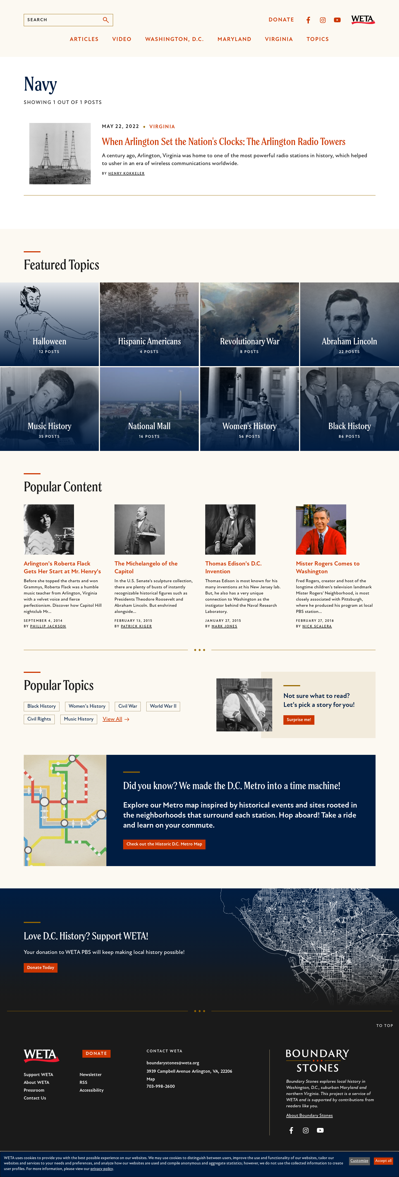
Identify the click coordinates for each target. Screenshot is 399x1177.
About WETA (36, 1091)
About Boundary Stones (309, 1124)
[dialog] (199, 1164)
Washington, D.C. (174, 39)
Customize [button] (359, 1161)
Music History (49, 426)
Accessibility (92, 1098)
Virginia (279, 39)
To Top (384, 1034)
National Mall (149, 426)
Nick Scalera (317, 626)
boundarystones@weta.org (173, 1071)
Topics (318, 39)
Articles (84, 39)
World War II (163, 706)
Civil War (127, 706)
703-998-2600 (161, 1095)
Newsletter (91, 1083)
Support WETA (38, 1083)
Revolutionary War (249, 341)
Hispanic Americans (149, 341)
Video (122, 39)
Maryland (235, 39)
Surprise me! (304, 721)
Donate (281, 20)
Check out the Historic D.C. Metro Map (176, 848)
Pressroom (34, 1098)
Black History (349, 426)
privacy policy (101, 1169)
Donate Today (46, 974)
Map (151, 1087)
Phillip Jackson (48, 626)
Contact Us (35, 1106)
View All (112, 719)
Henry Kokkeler (126, 173)
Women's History (250, 426)
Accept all (383, 1161)
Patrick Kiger (136, 626)
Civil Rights (39, 719)
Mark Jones (224, 626)
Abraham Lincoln (349, 341)
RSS (83, 1091)
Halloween (49, 341)
